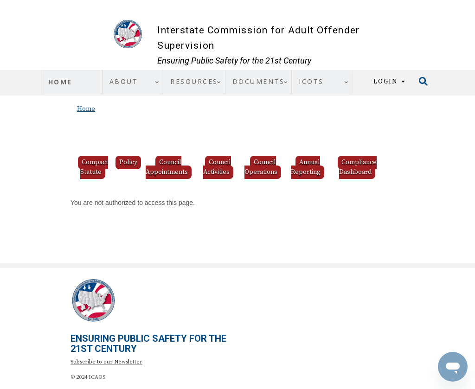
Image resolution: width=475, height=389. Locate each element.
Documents (258, 81)
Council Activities (217, 167)
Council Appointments (167, 167)
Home (60, 81)
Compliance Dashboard (358, 167)
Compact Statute (94, 167)
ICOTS (311, 81)
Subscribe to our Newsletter (106, 361)
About (123, 81)
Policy (128, 162)
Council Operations (260, 167)
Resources (194, 81)
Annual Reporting (306, 167)
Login (389, 81)
